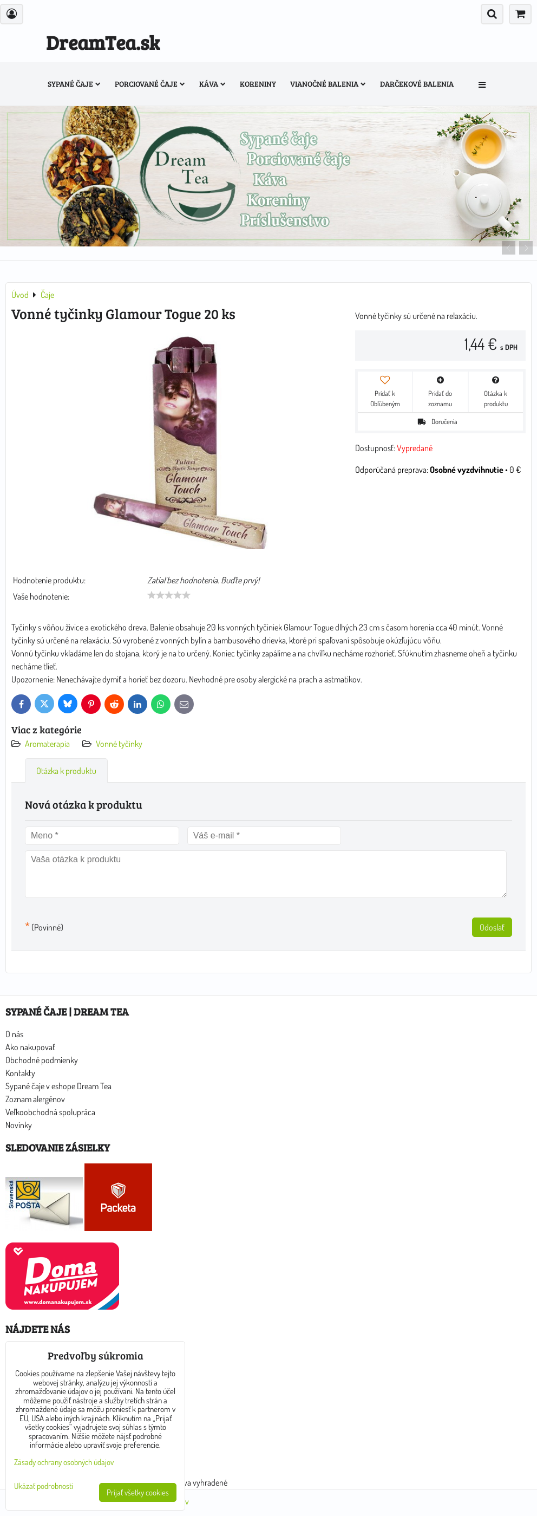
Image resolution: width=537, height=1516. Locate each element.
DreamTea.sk (103, 42)
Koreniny (258, 84)
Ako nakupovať (30, 1047)
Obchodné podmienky (41, 1060)
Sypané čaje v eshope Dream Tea (58, 1086)
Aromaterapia (47, 743)
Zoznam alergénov (35, 1099)
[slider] (169, 595)
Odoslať (492, 927)
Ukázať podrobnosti (43, 1486)
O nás (14, 1034)
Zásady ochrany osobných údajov (64, 1462)
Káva (212, 84)
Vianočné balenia (328, 84)
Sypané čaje (74, 84)
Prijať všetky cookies (138, 1492)
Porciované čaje (150, 84)
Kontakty (20, 1073)
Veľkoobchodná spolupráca (50, 1112)
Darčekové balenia (417, 84)
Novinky (18, 1125)
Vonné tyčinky (119, 743)
